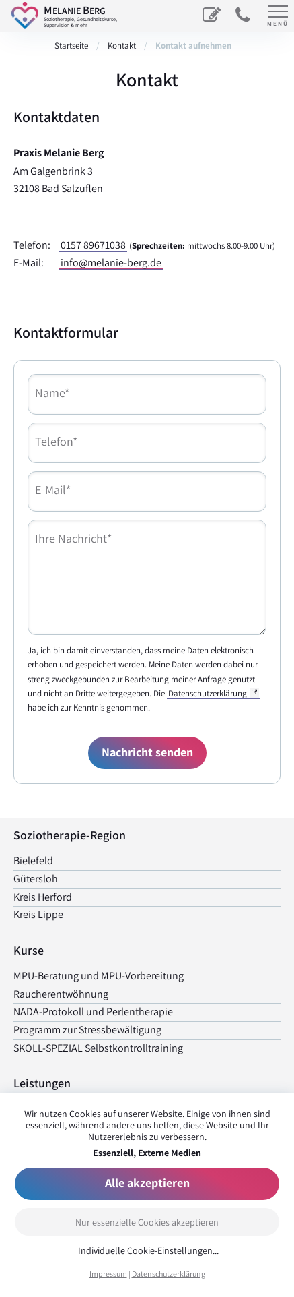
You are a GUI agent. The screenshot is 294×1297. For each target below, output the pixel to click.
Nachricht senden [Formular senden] (147, 752)
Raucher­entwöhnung (60, 994)
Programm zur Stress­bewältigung (87, 1030)
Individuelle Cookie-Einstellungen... (148, 1251)
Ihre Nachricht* (73, 538)
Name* (52, 392)
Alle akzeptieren (147, 1182)
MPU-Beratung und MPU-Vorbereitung (98, 976)
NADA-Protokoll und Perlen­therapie (93, 1011)
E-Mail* (53, 489)
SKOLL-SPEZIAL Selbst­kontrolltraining (98, 1048)
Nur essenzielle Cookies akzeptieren (147, 1222)
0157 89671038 (93, 245)
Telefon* (56, 441)
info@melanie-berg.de (111, 262)
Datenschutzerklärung (168, 1274)
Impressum (108, 1274)
